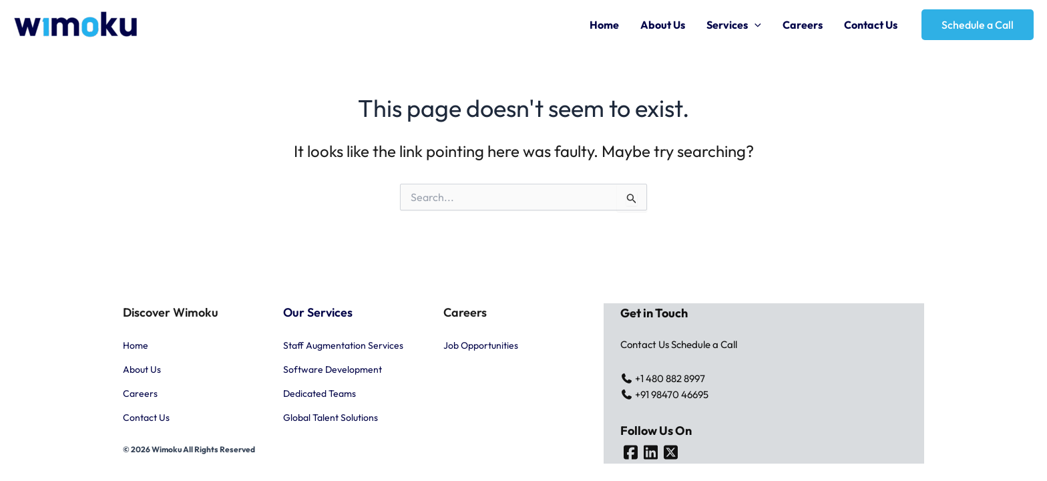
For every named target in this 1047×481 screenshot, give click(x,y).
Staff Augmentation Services (343, 345)
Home (604, 24)
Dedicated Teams (319, 393)
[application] (754, 25)
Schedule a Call (704, 344)
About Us (662, 24)
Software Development (332, 369)
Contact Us (870, 24)
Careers (803, 24)
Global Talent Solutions (330, 418)
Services (733, 25)
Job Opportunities (480, 345)
